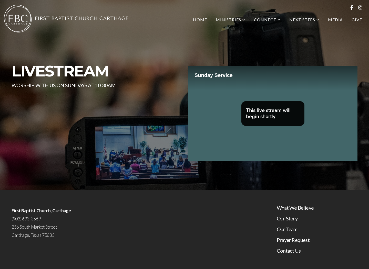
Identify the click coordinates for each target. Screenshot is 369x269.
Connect (267, 19)
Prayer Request (293, 240)
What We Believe (295, 208)
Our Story (287, 218)
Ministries (230, 19)
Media (335, 19)
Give (357, 19)
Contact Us (289, 251)
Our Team (287, 229)
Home (200, 19)
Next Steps (304, 19)
